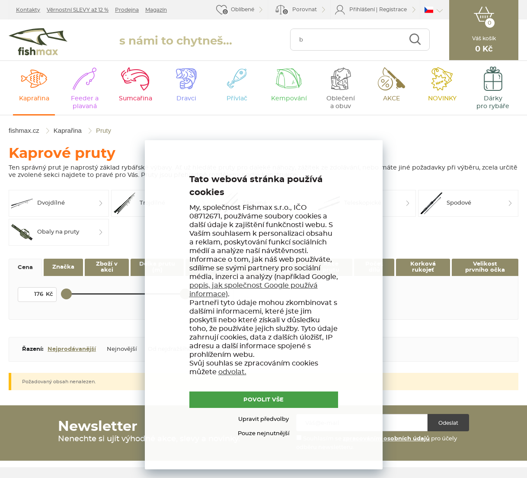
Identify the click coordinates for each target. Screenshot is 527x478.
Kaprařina (34, 99)
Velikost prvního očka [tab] (485, 267)
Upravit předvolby (263, 419)
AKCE (391, 99)
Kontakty (28, 10)
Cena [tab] (25, 267)
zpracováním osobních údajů (386, 439)
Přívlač (237, 99)
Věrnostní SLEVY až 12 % (78, 10)
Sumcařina (135, 99)
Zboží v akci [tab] (107, 267)
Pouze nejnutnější (264, 433)
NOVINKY (442, 99)
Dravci (186, 99)
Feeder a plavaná (85, 102)
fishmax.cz (38, 41)
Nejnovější (122, 349)
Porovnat (299, 11)
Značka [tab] (63, 267)
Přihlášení (362, 9)
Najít (414, 39)
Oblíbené (242, 9)
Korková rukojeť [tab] (423, 267)
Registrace (393, 9)
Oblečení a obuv (340, 102)
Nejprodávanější (72, 349)
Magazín (156, 10)
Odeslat (448, 423)
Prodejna (127, 10)
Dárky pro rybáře (492, 102)
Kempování (289, 99)
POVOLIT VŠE (263, 400)
